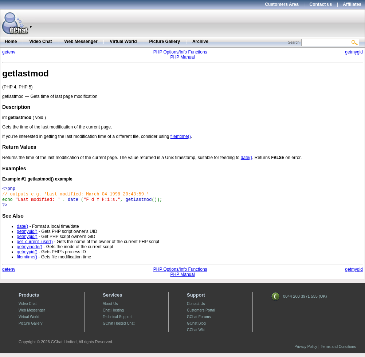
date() (246, 158)
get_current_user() (35, 245)
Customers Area (281, 4)
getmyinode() (29, 250)
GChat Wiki (196, 334)
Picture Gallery (164, 41)
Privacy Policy (305, 350)
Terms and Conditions (338, 350)
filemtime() (180, 136)
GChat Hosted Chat (118, 327)
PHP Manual (182, 57)
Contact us (321, 4)
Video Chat (40, 41)
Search (293, 42)
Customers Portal (201, 314)
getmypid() (27, 255)
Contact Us (196, 307)
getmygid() (27, 240)
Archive (200, 41)
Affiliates (352, 4)
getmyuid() (27, 235)
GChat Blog (196, 327)
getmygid (354, 52)
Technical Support (117, 320)
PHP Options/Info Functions (180, 52)
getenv (8, 52)
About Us (110, 307)
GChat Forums (199, 320)
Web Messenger (80, 41)
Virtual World (123, 41)
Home (11, 41)
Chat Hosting (113, 314)
